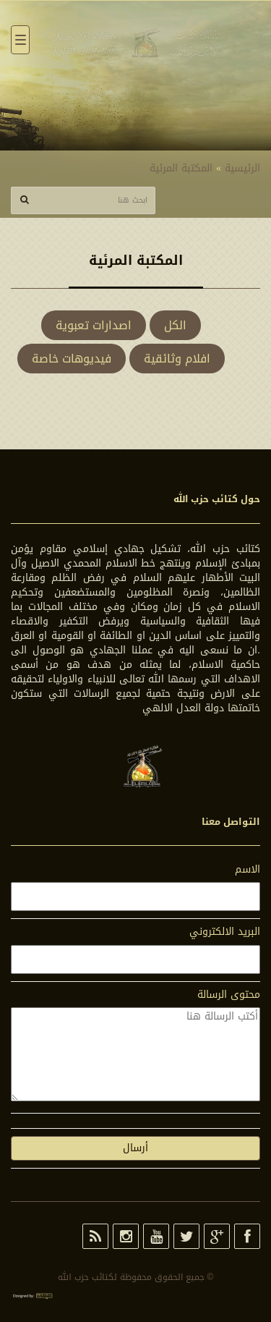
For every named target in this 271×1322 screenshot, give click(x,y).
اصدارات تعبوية (94, 325)
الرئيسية (242, 168)
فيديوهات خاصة (71, 358)
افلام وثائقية (177, 358)
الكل (175, 325)
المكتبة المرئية (181, 168)
